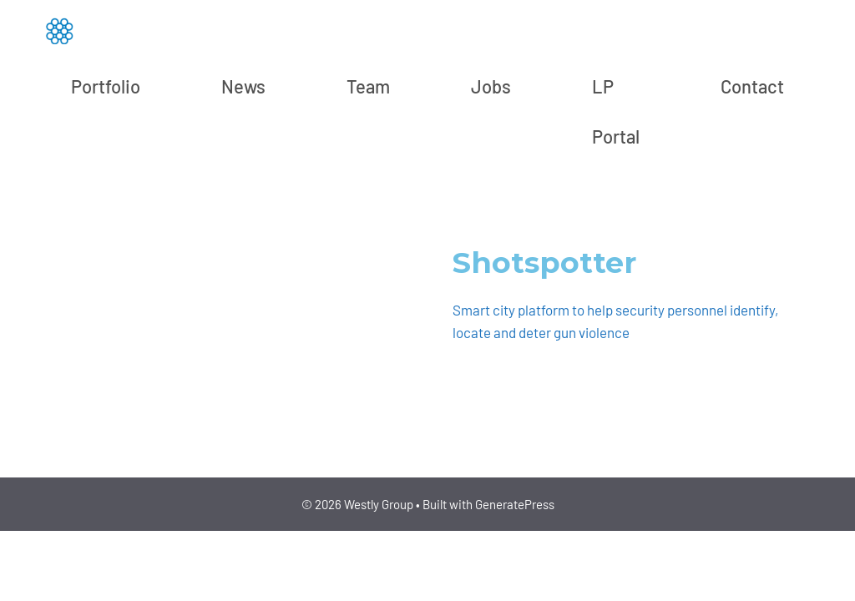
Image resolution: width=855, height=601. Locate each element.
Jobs (491, 86)
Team (368, 86)
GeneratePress (514, 504)
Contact (752, 86)
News (243, 86)
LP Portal (616, 111)
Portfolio (105, 86)
